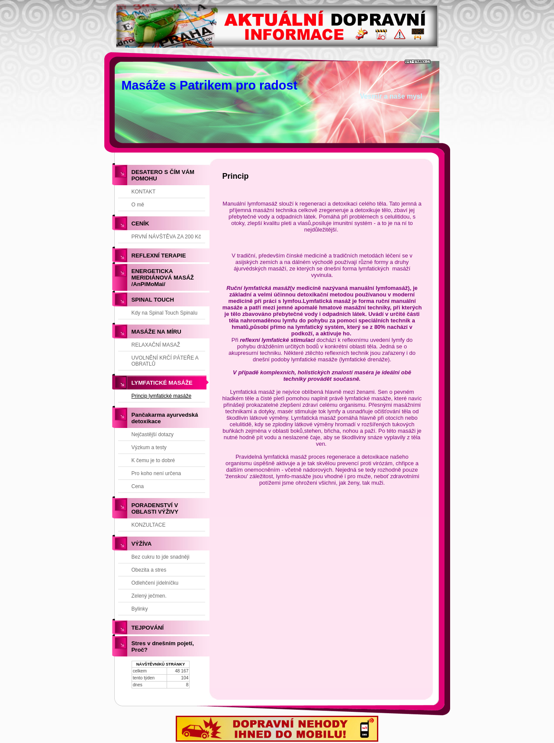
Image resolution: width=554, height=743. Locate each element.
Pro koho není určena (156, 473)
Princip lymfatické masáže (162, 396)
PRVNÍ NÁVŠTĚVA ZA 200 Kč (166, 237)
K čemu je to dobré (153, 460)
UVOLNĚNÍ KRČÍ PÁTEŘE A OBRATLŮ (165, 361)
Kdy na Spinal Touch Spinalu (165, 313)
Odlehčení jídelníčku (155, 583)
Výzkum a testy (149, 447)
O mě (138, 205)
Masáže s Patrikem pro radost (210, 85)
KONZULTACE (149, 525)
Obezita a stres (149, 570)
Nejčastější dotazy (153, 434)
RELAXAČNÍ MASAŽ (156, 345)
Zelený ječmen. (149, 596)
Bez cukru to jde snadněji (161, 557)
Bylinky (140, 609)
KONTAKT (144, 192)
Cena (138, 486)
